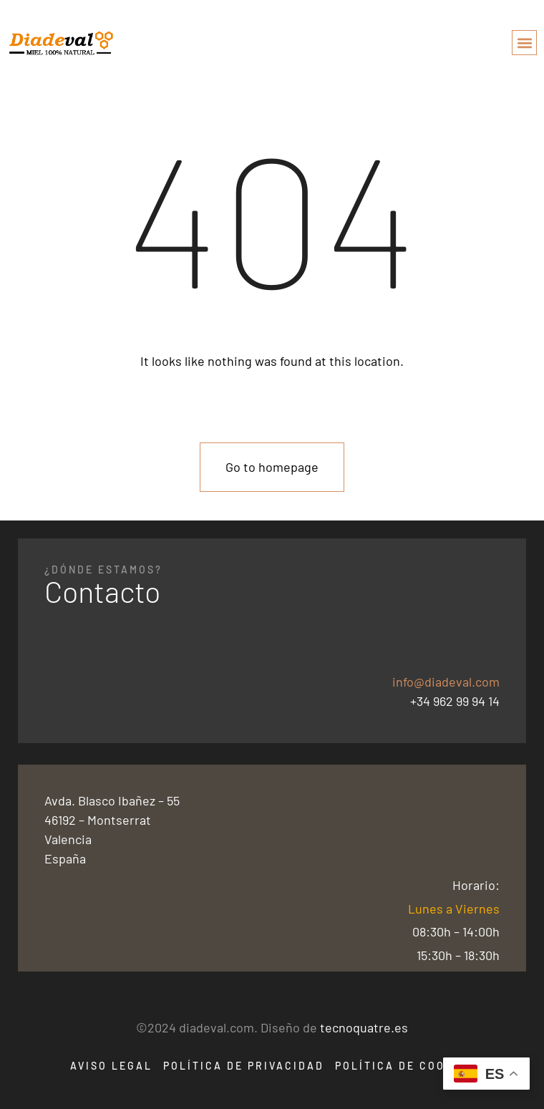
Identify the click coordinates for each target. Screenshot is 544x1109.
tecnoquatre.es (364, 1027)
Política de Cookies (405, 1066)
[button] (524, 42)
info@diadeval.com (446, 681)
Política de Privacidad (243, 1066)
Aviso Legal (111, 1066)
